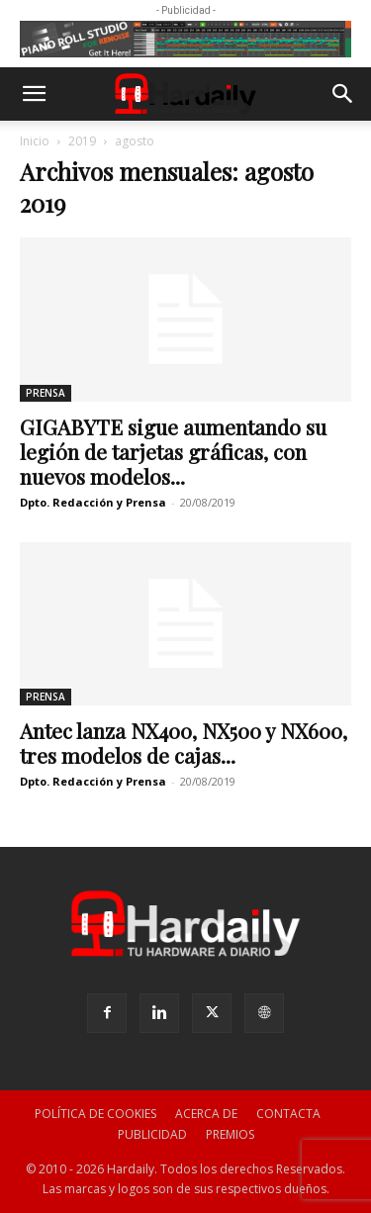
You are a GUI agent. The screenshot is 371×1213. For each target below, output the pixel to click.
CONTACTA (288, 1113)
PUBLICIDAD (152, 1134)
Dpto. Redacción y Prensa (93, 502)
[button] (33, 94)
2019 (82, 141)
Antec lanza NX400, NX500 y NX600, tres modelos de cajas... (183, 742)
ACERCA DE (206, 1113)
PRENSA (45, 393)
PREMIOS (230, 1134)
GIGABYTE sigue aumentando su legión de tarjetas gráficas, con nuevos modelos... (173, 451)
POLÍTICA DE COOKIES (95, 1113)
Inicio (34, 141)
